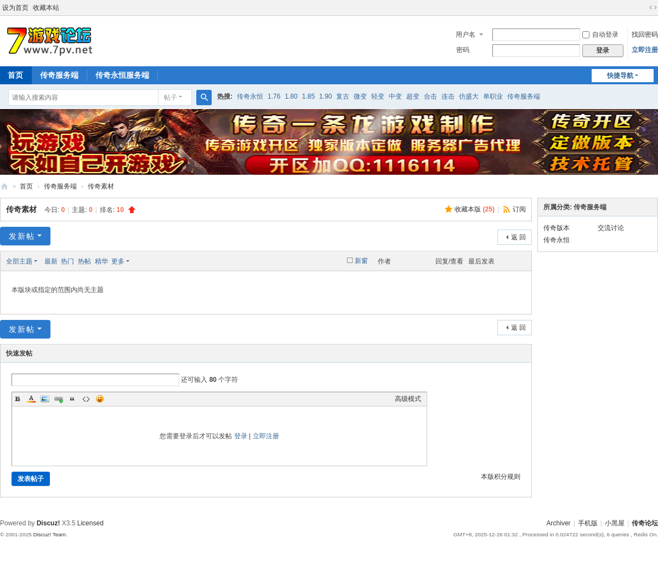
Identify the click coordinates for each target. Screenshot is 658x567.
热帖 (84, 261)
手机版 (588, 523)
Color (31, 398)
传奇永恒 (250, 96)
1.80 (291, 96)
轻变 (377, 96)
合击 (430, 96)
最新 (51, 261)
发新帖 (22, 236)
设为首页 (15, 8)
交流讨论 (611, 228)
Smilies (99, 398)
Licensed (90, 523)
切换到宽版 (653, 8)
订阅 (519, 209)
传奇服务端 (59, 75)
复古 (342, 96)
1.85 (308, 96)
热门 (67, 261)
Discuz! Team (49, 534)
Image (44, 398)
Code (86, 398)
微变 (360, 96)
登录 (240, 436)
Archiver (559, 523)
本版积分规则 (500, 476)
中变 (395, 96)
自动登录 (600, 34)
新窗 (361, 261)
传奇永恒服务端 (122, 75)
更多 (117, 261)
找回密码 (645, 34)
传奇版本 (556, 228)
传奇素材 (101, 186)
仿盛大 (469, 96)
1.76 (274, 96)
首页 (26, 186)
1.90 (325, 96)
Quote (72, 398)
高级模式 (408, 399)
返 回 (518, 237)
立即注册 (645, 50)
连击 (448, 96)
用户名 (465, 34)
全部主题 (19, 261)
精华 (101, 261)
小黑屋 (615, 523)
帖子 (170, 97)
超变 (412, 96)
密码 (462, 50)
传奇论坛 (645, 523)
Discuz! (48, 523)
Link (58, 398)
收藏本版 (475, 209)
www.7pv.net (4, 186)
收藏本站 (46, 8)
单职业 (493, 96)
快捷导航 (620, 75)
